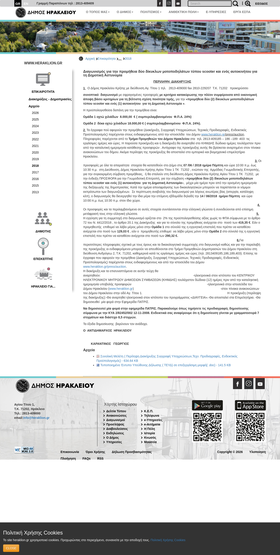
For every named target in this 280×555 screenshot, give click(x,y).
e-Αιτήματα (152, 424)
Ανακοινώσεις (116, 415)
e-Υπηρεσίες (153, 420)
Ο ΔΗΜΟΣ (125, 12)
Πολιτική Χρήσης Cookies (167, 540)
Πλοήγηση (68, 458)
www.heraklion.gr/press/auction (104, 266)
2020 (35, 152)
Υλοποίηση (257, 451)
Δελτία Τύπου (116, 411)
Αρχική (90, 58)
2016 (35, 179)
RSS (100, 458)
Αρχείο (34, 106)
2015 (35, 185)
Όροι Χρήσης (95, 451)
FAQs (87, 458)
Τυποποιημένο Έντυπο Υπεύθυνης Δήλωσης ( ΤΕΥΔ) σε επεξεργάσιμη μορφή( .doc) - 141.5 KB (165, 365)
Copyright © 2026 (230, 451)
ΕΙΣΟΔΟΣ (261, 3)
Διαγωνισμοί (115, 420)
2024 (35, 126)
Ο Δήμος (112, 437)
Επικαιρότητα (107, 58)
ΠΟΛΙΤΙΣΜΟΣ (151, 12)
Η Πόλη (149, 429)
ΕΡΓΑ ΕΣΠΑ (241, 12)
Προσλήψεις (115, 424)
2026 (35, 113)
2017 (35, 172)
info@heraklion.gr (36, 417)
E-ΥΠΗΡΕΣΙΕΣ (216, 12)
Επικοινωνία (70, 451)
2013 (35, 192)
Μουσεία (150, 442)
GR (18, 4)
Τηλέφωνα (151, 415)
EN (26, 4)
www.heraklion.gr (213, 134)
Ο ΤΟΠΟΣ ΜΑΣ (98, 12)
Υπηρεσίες (114, 442)
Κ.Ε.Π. (148, 411)
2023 (35, 132)
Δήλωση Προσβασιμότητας (132, 451)
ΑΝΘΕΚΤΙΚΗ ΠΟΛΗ (184, 12)
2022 (35, 139)
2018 (128, 58)
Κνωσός (150, 437)
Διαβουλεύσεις (117, 429)
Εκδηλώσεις (115, 433)
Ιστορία (149, 433)
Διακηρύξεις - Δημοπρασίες (50, 99)
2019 (35, 159)
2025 (35, 119)
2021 (35, 146)
